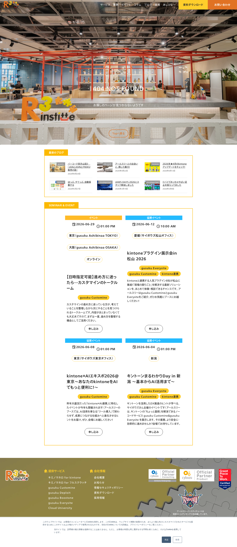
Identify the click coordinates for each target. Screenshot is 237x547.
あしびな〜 (169, 4)
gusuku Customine (61, 487)
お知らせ (99, 482)
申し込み (93, 328)
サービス (105, 4)
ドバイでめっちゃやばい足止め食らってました (175, 183)
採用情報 (99, 497)
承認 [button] (166, 540)
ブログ (148, 4)
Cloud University (60, 507)
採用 (157, 4)
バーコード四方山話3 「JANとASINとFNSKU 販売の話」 (79, 166)
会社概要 (99, 477)
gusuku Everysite (60, 502)
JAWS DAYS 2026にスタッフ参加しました (127, 183)
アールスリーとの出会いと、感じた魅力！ (126, 165)
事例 (115, 4)
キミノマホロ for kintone (64, 477)
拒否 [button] (177, 540)
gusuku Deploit (59, 492)
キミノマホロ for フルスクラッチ (67, 482)
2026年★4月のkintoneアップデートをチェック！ (175, 165)
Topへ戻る (118, 133)
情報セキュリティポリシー (108, 487)
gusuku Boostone (60, 497)
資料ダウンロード (193, 4)
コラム (137, 4)
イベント (126, 4)
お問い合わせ (222, 4)
